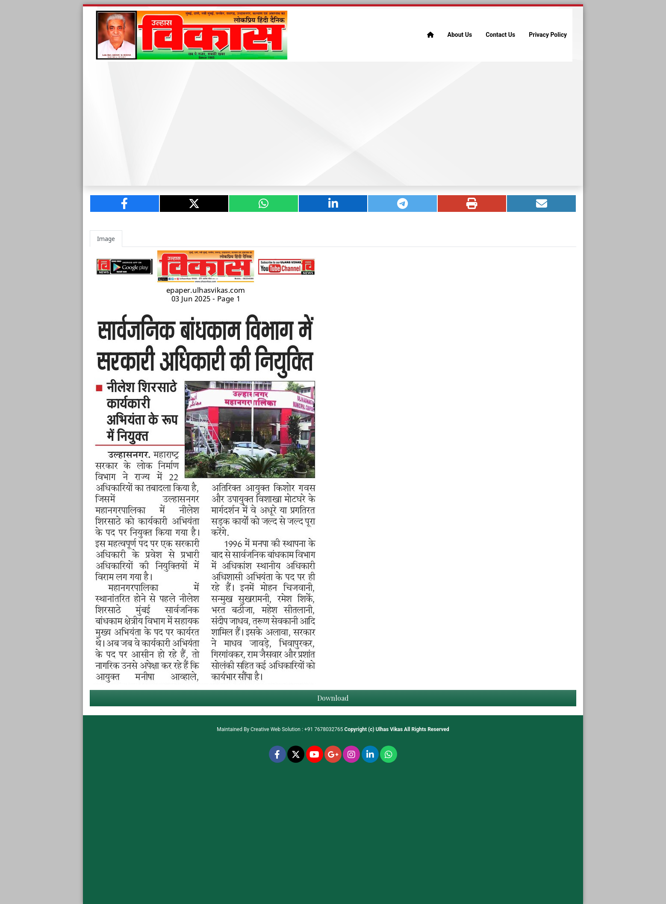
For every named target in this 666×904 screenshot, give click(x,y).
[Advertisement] (333, 124)
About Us (460, 34)
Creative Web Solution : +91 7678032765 (296, 729)
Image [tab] (106, 239)
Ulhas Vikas (389, 729)
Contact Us (500, 34)
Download (333, 697)
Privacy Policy (548, 34)
